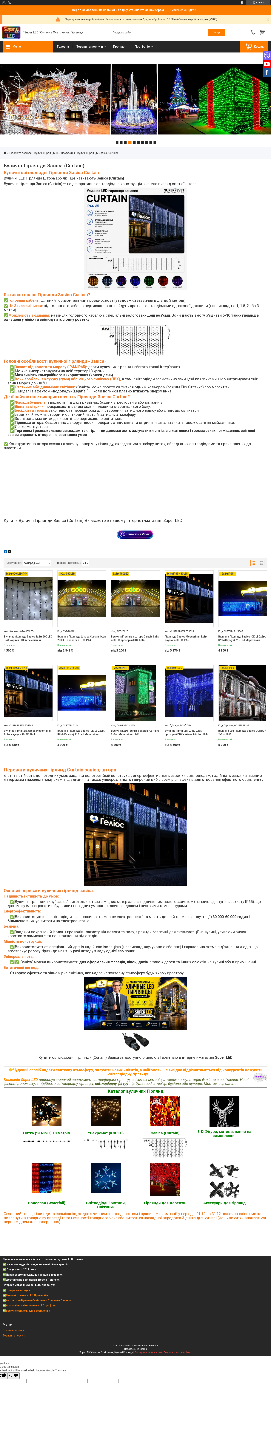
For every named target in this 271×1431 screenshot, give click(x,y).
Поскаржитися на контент (148, 1352)
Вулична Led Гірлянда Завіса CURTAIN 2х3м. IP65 (242, 732)
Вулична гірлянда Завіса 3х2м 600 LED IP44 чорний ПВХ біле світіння (28, 638)
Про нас (118, 46)
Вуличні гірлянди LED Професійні (27, 1295)
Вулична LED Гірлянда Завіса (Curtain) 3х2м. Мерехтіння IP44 (135, 732)
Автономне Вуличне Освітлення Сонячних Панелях (38, 1300)
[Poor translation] (14, 1375)
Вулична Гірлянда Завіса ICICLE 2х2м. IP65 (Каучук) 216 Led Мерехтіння (242, 638)
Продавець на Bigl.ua (135, 1349)
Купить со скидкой (183, 10)
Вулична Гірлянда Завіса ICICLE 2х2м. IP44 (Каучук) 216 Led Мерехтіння (81, 732)
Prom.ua (153, 1345)
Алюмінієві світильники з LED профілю (31, 1305)
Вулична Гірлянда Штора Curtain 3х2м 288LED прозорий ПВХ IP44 (81, 638)
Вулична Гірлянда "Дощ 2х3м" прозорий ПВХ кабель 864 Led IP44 (186, 732)
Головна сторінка (13, 1330)
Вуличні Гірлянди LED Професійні (54, 152)
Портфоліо (142, 46)
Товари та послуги (89, 46)
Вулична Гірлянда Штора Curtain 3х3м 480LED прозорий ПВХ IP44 (135, 638)
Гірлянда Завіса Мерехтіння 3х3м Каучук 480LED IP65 (186, 638)
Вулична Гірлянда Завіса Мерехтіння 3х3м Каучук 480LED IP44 (27, 732)
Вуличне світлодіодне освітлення (28, 1310)
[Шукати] (216, 32)
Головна (63, 46)
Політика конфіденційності (178, 1352)
